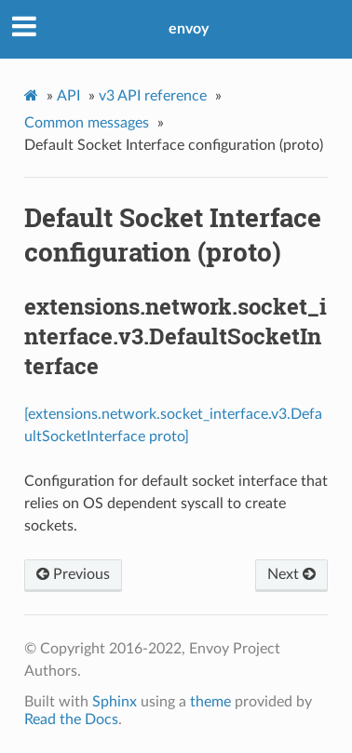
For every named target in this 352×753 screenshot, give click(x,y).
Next (291, 574)
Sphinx (114, 701)
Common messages (86, 122)
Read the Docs (71, 719)
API (68, 95)
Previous (73, 574)
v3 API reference (153, 95)
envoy (189, 28)
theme (210, 701)
